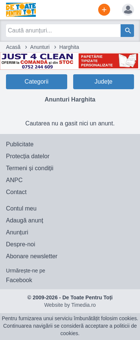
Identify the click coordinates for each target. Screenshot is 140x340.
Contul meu (21, 208)
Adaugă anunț (24, 220)
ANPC (14, 180)
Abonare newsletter (31, 256)
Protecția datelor (28, 156)
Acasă (13, 47)
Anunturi (40, 47)
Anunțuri (17, 232)
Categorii (37, 81)
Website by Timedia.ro (70, 305)
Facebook (19, 280)
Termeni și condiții (29, 168)
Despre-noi (20, 244)
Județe (103, 81)
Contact (16, 192)
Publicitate (20, 144)
